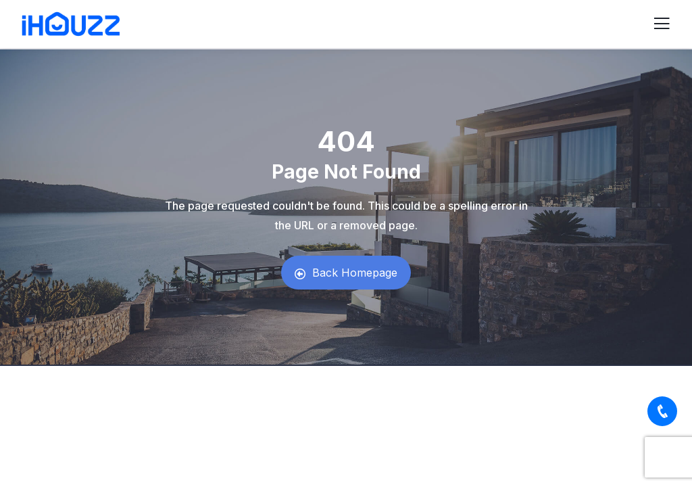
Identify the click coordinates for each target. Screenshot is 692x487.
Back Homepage (346, 272)
